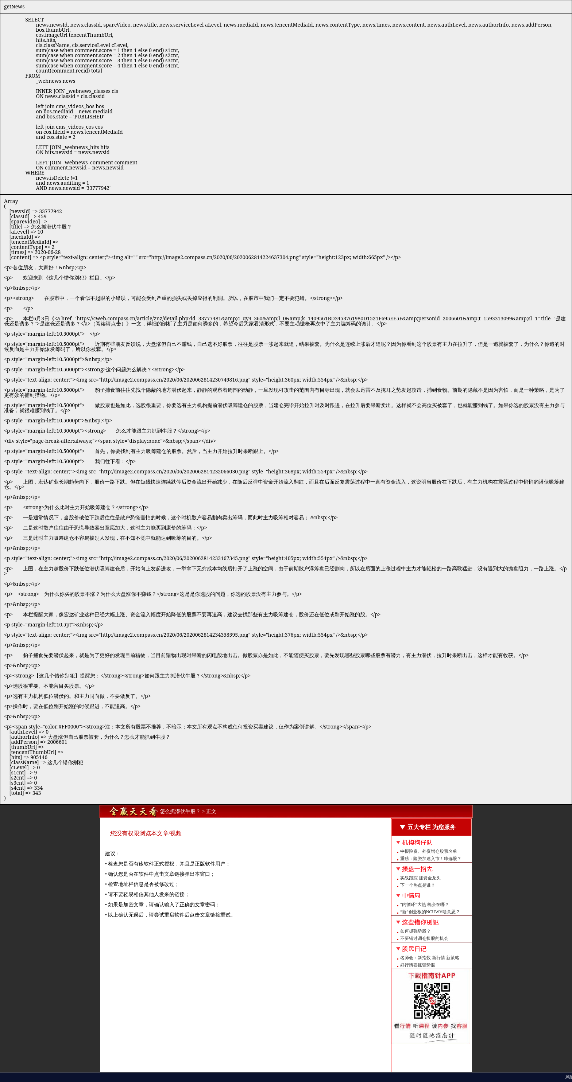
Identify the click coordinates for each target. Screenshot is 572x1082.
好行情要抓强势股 (417, 965)
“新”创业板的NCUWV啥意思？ (430, 911)
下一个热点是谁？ (417, 885)
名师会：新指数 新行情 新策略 (429, 957)
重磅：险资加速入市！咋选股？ (430, 858)
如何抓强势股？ (415, 931)
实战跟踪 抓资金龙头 (420, 877)
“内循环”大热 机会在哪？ (424, 904)
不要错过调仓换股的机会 (424, 938)
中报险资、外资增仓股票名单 (428, 851)
